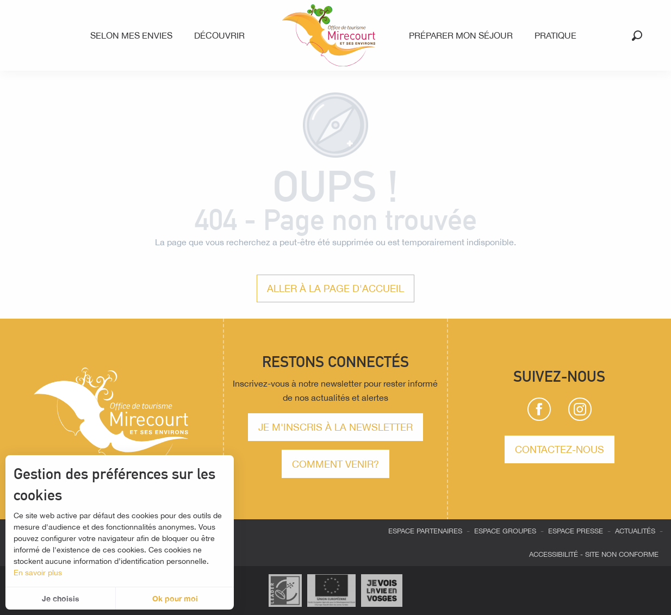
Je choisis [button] (60, 598)
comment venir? (335, 464)
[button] (637, 35)
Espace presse (575, 531)
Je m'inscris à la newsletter (335, 427)
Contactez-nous (559, 449)
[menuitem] (133, 35)
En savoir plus (38, 572)
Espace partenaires (425, 531)
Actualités (635, 531)
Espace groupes (505, 531)
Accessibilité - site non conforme (593, 554)
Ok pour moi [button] (175, 598)
